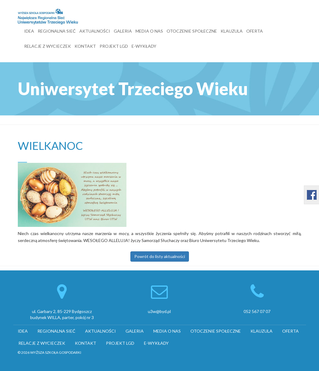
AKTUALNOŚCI (94, 31)
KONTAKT (85, 46)
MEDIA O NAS (149, 31)
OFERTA (254, 31)
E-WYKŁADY (144, 46)
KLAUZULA (232, 31)
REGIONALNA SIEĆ (57, 31)
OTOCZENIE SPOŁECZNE (192, 31)
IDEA (29, 31)
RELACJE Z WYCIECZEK (47, 46)
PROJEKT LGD (114, 46)
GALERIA (123, 31)
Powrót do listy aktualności (159, 256)
